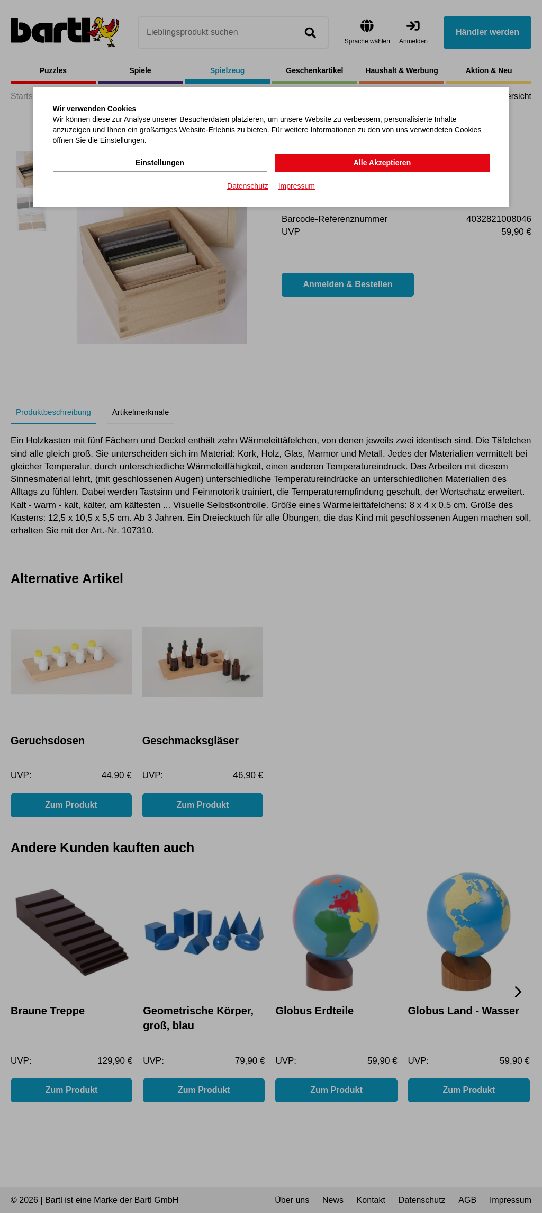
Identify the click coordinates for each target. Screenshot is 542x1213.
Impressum (296, 186)
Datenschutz (247, 186)
